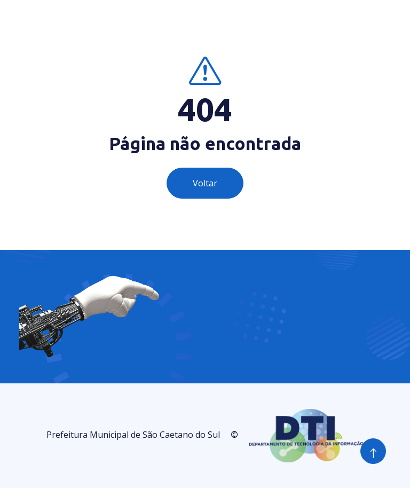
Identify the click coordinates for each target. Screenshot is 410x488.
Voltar (205, 183)
